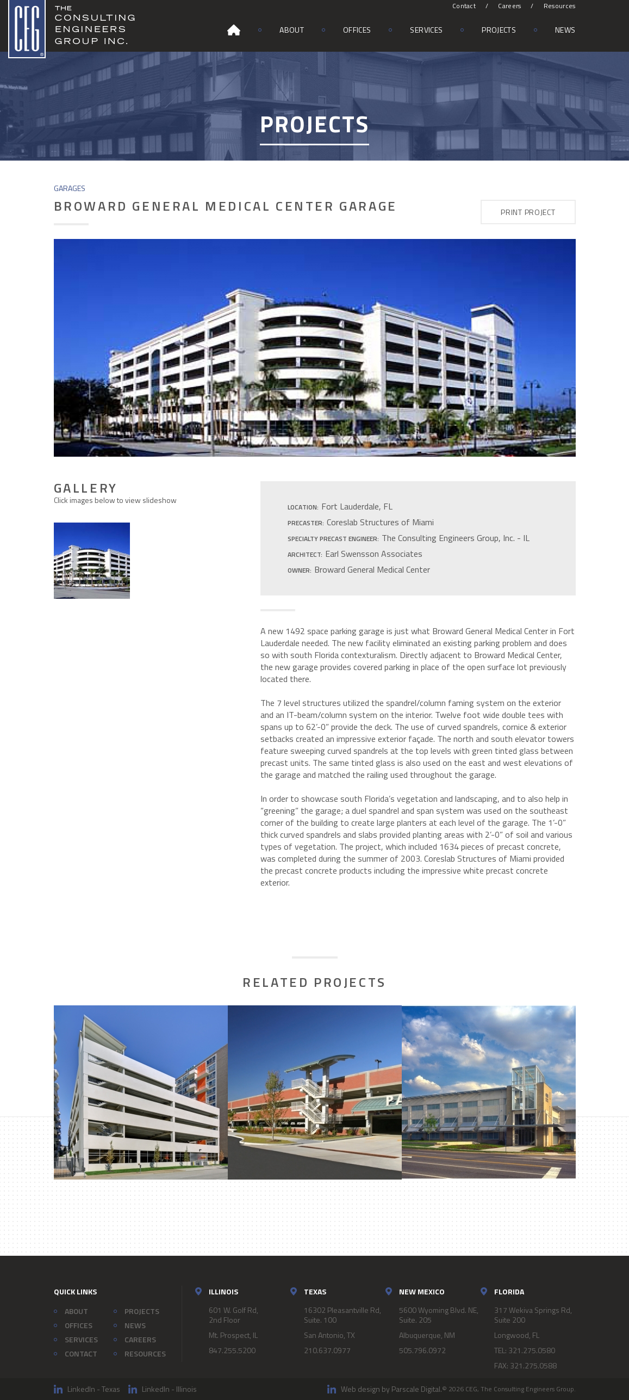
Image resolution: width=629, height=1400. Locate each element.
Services (426, 29)
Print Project (528, 212)
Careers (509, 6)
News (565, 29)
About (291, 29)
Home (233, 29)
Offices (357, 29)
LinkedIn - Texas (93, 1389)
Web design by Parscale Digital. (391, 1389)
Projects (499, 29)
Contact (464, 6)
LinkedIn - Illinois (169, 1389)
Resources (560, 6)
